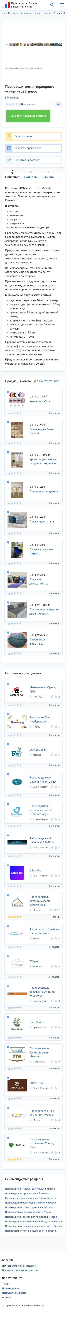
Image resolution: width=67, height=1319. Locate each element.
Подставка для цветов (43, 491)
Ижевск (47, 13)
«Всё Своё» (36, 1022)
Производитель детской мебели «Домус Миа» (39, 901)
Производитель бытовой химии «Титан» (39, 1052)
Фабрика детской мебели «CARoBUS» (41, 840)
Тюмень (35, 966)
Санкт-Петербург (39, 786)
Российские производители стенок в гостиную (30, 1198)
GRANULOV (36, 1083)
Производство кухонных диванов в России (28, 1207)
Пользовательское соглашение (19, 1265)
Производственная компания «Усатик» (41, 1113)
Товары (6, 1283)
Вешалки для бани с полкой (42, 431)
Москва (35, 754)
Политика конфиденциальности (20, 1270)
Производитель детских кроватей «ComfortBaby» (40, 810)
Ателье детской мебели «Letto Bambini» (44, 931)
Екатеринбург (38, 1001)
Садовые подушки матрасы (41, 551)
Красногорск (38, 1027)
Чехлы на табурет (40, 401)
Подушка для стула (41, 521)
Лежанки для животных (37, 641)
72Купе (33, 961)
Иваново (35, 696)
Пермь (34, 726)
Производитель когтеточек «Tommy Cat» (41, 1143)
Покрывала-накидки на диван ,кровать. (44, 611)
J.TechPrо (35, 870)
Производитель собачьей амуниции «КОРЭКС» (42, 991)
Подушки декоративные (38, 581)
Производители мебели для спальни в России (30, 1188)
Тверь (34, 938)
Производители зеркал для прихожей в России (31, 1216)
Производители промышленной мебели (27, 1193)
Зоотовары (56, 13)
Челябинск (37, 1061)
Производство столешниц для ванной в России (31, 1230)
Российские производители (22, 13)
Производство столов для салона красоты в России (33, 1226)
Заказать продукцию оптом (28, 115)
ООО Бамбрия (37, 749)
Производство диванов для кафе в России (28, 1212)
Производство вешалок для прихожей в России (31, 1202)
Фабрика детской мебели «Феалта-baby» (43, 779)
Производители (10, 1288)
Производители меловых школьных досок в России (33, 1221)
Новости (6, 1297)
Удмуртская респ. (41, 13)
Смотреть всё (49, 381)
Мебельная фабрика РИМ (42, 689)
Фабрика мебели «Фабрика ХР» (40, 719)
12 (57, 910)
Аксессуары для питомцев (60, 13)
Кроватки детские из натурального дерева (42, 461)
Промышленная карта (14, 1292)
